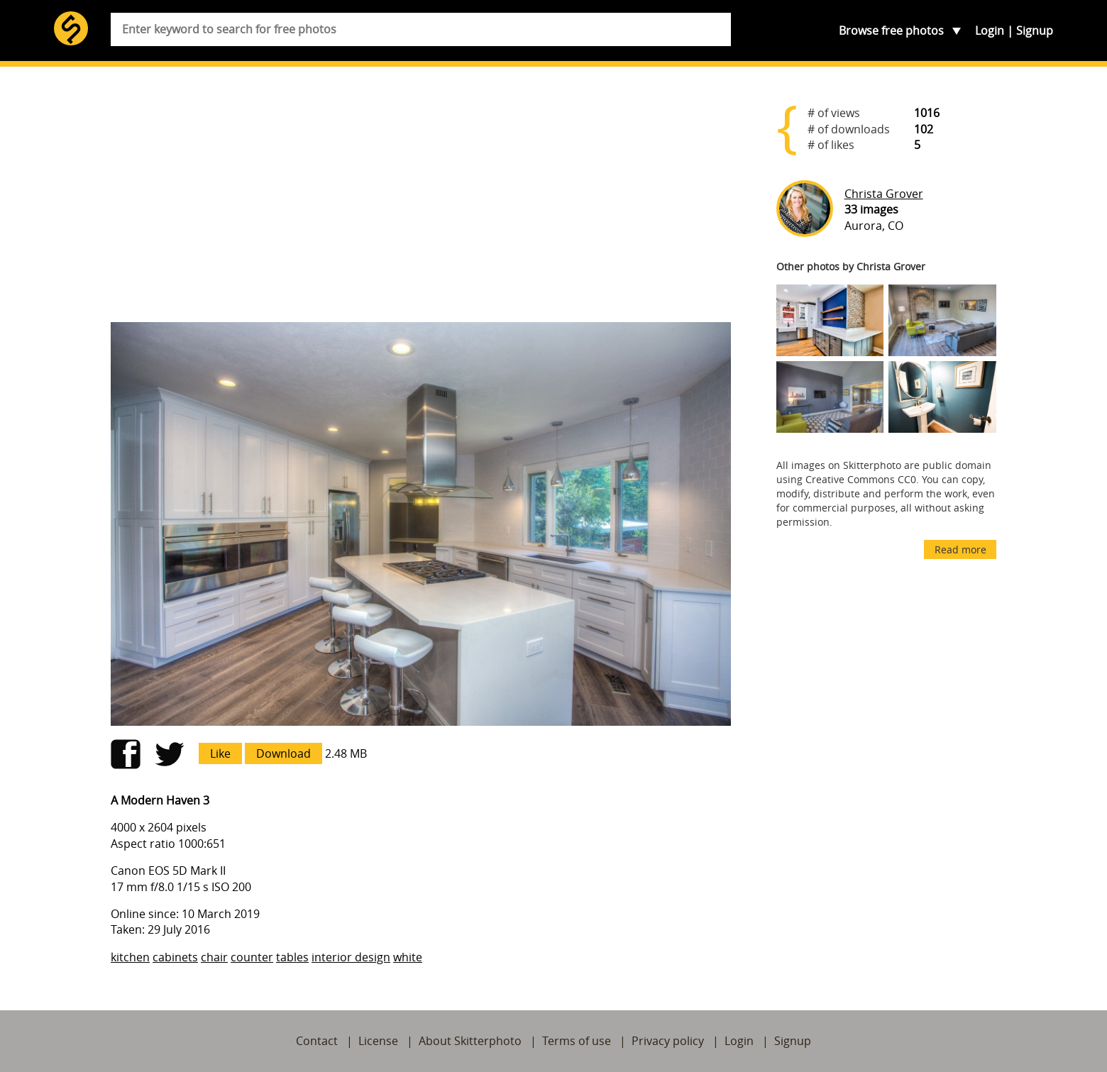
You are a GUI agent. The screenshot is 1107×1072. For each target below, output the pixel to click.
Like (220, 753)
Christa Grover (883, 193)
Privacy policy (668, 1041)
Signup (1034, 30)
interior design (351, 957)
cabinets (175, 957)
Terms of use (576, 1041)
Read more (960, 549)
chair (214, 957)
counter (252, 957)
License (378, 1041)
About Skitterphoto (470, 1041)
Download (283, 753)
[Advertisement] (421, 200)
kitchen (130, 957)
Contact (317, 1041)
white (407, 957)
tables (292, 957)
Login (989, 30)
